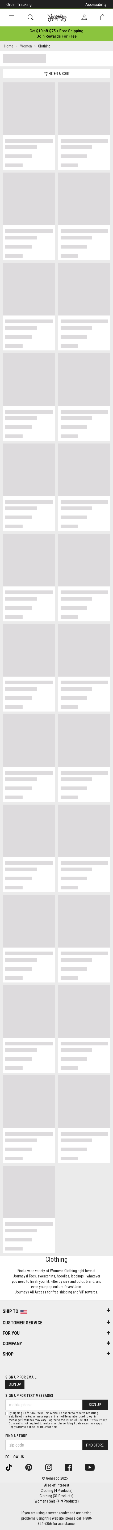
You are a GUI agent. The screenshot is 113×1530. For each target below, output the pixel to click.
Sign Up (15, 1384)
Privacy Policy (98, 1420)
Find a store (16, 1436)
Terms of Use (74, 1420)
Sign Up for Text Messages (29, 1395)
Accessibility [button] (96, 4)
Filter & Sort (57, 73)
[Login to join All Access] (56, 31)
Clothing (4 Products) (57, 1490)
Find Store (95, 1445)
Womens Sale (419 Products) (57, 1501)
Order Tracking (19, 4)
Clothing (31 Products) (56, 1496)
